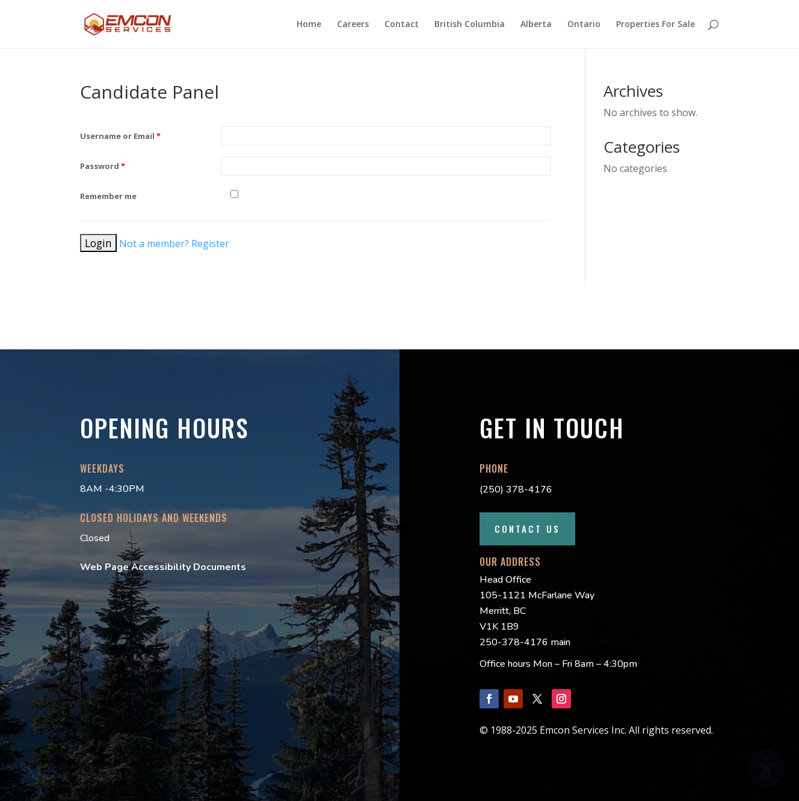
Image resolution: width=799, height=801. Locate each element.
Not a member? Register (174, 243)
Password (102, 166)
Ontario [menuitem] (583, 24)
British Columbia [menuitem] (469, 24)
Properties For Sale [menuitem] (655, 24)
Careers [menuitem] (353, 24)
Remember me (108, 196)
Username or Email (120, 135)
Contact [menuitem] (401, 24)
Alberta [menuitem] (536, 24)
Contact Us (527, 528)
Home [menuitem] (309, 24)
